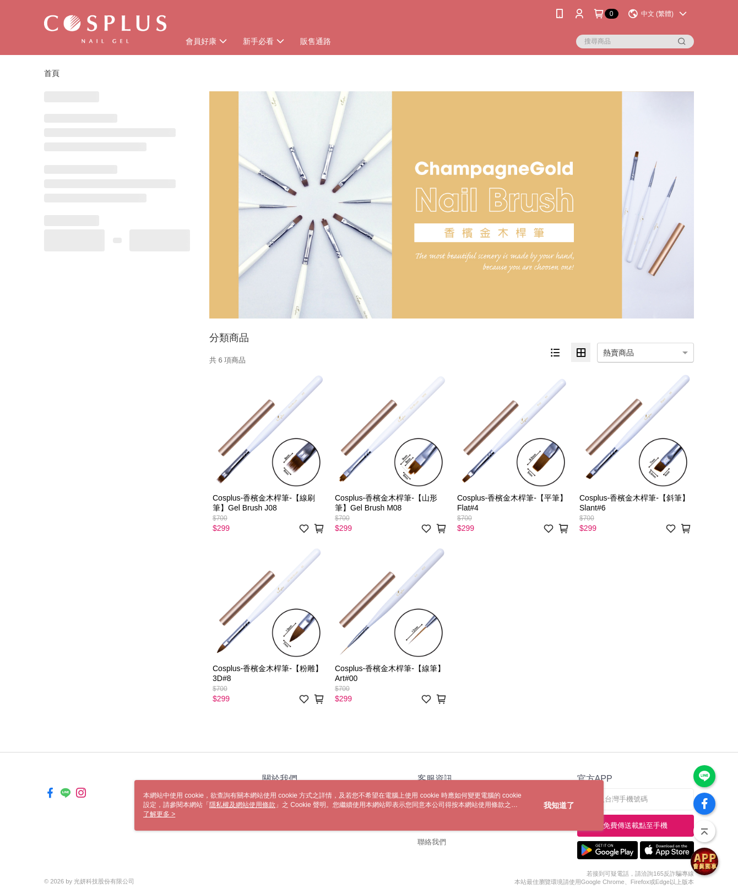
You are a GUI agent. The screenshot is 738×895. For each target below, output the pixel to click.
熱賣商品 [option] (618, 352)
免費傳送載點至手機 (635, 825)
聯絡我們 (431, 842)
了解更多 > (159, 814)
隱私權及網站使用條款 (242, 805)
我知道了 (559, 805)
